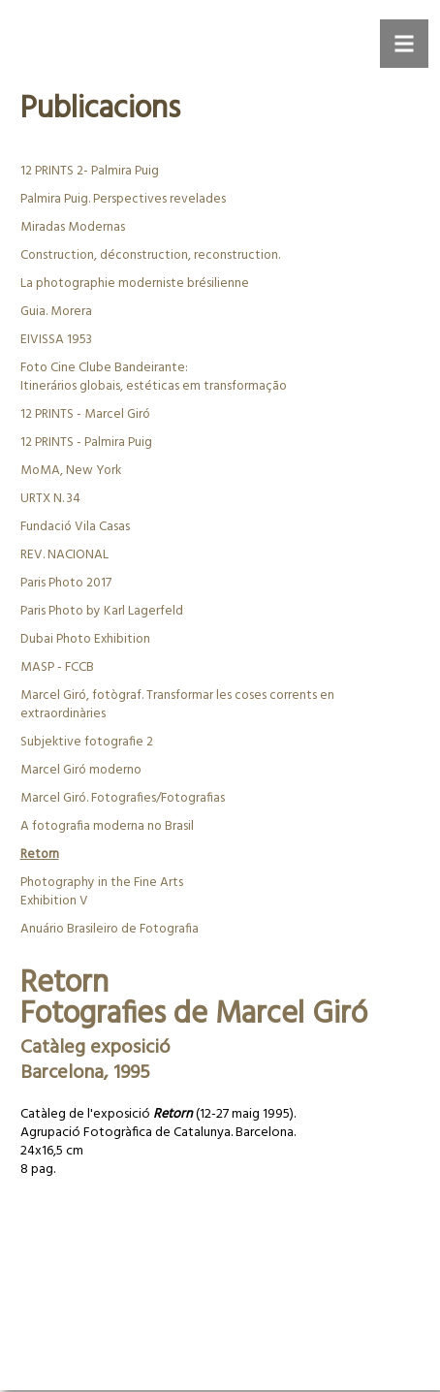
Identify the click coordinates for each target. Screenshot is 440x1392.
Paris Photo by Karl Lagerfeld (101, 611)
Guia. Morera (56, 311)
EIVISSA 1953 (56, 340)
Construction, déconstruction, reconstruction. (150, 255)
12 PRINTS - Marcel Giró (85, 414)
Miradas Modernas (72, 227)
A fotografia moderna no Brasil (107, 826)
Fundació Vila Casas (75, 527)
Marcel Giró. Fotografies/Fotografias (122, 798)
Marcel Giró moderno (80, 770)
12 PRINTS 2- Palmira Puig (89, 171)
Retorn (39, 854)
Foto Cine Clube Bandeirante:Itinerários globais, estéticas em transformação (153, 377)
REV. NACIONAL (64, 555)
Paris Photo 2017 (65, 583)
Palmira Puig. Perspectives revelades (123, 199)
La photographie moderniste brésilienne (134, 283)
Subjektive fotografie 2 (86, 742)
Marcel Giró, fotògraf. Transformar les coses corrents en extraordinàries (177, 704)
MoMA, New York (70, 470)
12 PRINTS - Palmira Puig (86, 442)
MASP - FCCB (57, 667)
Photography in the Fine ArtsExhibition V (101, 891)
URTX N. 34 (50, 499)
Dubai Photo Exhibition (85, 639)
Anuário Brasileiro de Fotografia (109, 929)
